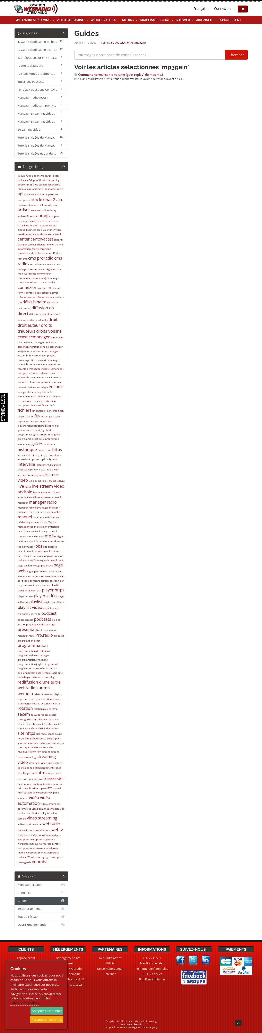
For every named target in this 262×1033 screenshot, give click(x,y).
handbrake (49, 444)
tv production (55, 784)
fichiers (25, 410)
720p (28, 175)
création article (26, 297)
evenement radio (27, 396)
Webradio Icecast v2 (68, 985)
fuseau (44, 416)
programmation (33, 645)
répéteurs (34, 699)
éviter (40, 401)
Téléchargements (41, 908)
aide (35, 184)
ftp (37, 416)
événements (45, 396)
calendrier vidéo (52, 230)
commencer (44, 273)
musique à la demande (37, 541)
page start (47, 565)
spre (48, 743)
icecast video (25, 455)
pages (29, 571)
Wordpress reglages (39, 857)
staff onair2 (57, 743)
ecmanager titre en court (32, 360)
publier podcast (26, 673)
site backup (52, 728)
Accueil (78, 42)
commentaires (26, 278)
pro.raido (59, 635)
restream (56, 703)
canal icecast (25, 234)
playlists (47, 608)
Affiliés (110, 963)
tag (32, 768)
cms (25, 258)
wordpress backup (28, 843)
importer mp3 (37, 459)
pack (60, 560)
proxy (48, 668)
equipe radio (45, 392)
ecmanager (39, 337)
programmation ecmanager (33, 655)
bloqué (21, 230)
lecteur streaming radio (31, 475)
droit (53, 319)
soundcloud (31, 738)
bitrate (28, 225)
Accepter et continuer (47, 1011)
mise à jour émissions (46, 526)
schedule (42, 719)
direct (50, 314)
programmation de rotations (34, 651)
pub (55, 668)
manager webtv (52, 512)
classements (44, 253)
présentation (30, 629)
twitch (21, 788)
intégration (52, 459)
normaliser (28, 546)
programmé (51, 664)
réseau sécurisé (41, 703)
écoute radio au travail (43, 373)
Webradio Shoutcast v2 (68, 979)
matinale (45, 517)
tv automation (39, 784)
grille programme (43, 434)
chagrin (58, 239)
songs (50, 734)
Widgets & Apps (105, 20)
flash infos (51, 411)
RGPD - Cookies (152, 974)
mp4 (20, 541)
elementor (42, 377)
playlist (36, 601)
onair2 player (46, 556)
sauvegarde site (27, 719)
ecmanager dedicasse (43, 342)
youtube (39, 862)
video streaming (42, 818)
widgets (56, 835)
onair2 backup (34, 551)
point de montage (45, 624)
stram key (35, 751)
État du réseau (41, 916)
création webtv (44, 297)
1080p (21, 175)
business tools (34, 230)
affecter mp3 (25, 184)
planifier (22, 590)
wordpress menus (36, 852)
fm (32, 416)
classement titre (27, 253)
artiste (24, 209)
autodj (42, 215)
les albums (35, 481)
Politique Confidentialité (152, 969)
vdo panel (54, 792)
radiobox (36, 677)
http (49, 450)
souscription (54, 738)
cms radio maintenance (41, 264)
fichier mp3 (48, 405)
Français (201, 8)
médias (55, 517)
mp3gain (59, 536)
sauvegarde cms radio (43, 715)
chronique (45, 249)
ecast (23, 337)
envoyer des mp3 (27, 392)
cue (20, 302)
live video (46, 492)
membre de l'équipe (45, 522)
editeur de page (27, 377)
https (57, 449)
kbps (30, 469)
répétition (46, 699)
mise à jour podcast (29, 531)
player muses (25, 596)
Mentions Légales (152, 963)
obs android (50, 546)
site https (26, 733)
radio (48, 673)
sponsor (22, 743)
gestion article (34, 421)
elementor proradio (40, 382)
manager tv (35, 512)
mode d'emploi (35, 536)
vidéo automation (34, 800)
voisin (29, 824)
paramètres (41, 571)
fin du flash (38, 411)
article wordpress (47, 205)
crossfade (58, 297)
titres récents (25, 779)
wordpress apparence (42, 839)
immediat (23, 459)
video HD (29, 813)
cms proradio (40, 258)
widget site (24, 835)
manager (23, 502)
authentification (26, 216)
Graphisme (148, 20)
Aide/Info (206, 20)
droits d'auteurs (35, 328)
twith (28, 788)
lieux (44, 481)
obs (38, 546)
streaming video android (42, 763)
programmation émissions (33, 659)
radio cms (57, 673)
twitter (35, 788)
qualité (40, 673)
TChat (166, 20)
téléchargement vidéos (48, 768)
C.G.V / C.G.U (152, 958)
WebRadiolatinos (110, 958)
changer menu (45, 244)
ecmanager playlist (44, 355)
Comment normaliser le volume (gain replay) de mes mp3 (118, 74)
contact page (33, 292)
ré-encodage (49, 677)
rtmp (55, 709)
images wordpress (51, 455)
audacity (51, 210)
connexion (27, 287)
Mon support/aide (41, 884)
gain (51, 416)
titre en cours (53, 773)
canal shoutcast (42, 234)
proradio (40, 668)
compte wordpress (28, 282)
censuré (56, 234)
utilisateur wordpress (36, 792)
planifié (55, 585)
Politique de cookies (24, 1003)
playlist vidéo (30, 607)
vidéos (21, 824)
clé (53, 253)
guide (37, 443)
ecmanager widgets (38, 369)
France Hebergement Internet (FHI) (138, 1027)
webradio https (26, 830)
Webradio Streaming (35, 20)
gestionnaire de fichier (46, 425)
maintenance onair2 (49, 497)
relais (37, 694)
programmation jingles (31, 664)
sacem (24, 714)
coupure (46, 292)
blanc (36, 225)
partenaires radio (54, 576)
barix (20, 225)
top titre (38, 779)
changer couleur (27, 244)
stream (46, 751)
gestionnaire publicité (30, 430)
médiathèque (25, 522)
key (36, 469)
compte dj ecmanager (47, 278)
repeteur (23, 699)
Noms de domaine (68, 974)
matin (36, 517)
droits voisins (48, 331)
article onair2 (42, 199)
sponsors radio (36, 743)
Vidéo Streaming (72, 20)
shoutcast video (26, 728)
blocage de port (48, 225)
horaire (42, 450)
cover (55, 292)
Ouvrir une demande (41, 924)
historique (27, 449)
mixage (45, 531)
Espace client (231, 20)
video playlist (42, 813)
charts (35, 249)
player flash (34, 590)
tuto (28, 784)
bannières (53, 221)
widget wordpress (41, 835)
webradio (51, 823)
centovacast (41, 239)
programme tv (26, 668)
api (20, 194)
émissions (30, 387)
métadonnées (25, 526)
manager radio (43, 502)
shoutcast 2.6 (55, 724)
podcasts (42, 619)
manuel (25, 517)
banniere (42, 221)
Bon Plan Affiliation (152, 979)
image (36, 455)
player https (53, 590)
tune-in (22, 784)
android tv (38, 189)
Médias (129, 20)
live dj (28, 486)
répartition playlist (51, 694)
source (42, 738)
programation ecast (29, 640)
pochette (35, 614)
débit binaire (34, 302)
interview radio (44, 465)
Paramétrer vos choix (47, 1019)
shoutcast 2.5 (39, 724)
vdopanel (23, 798)
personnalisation (39, 580)
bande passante (27, 221)
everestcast (29, 401)
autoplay (54, 216)
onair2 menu (31, 556)
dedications (24, 308)
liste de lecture (56, 481)
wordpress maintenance (31, 848)
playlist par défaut (53, 602)
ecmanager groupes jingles (33, 346)
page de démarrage (29, 565)
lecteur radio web (48, 469)
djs (46, 320)
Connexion (222, 8)
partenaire (38, 576)
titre (41, 772)
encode (56, 386)
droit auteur (29, 325)
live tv (36, 492)
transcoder (53, 778)
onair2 (21, 551)
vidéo (34, 797)
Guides (92, 42)
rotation (25, 708)
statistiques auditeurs (30, 747)
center (24, 239)
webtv (57, 829)
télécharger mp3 (27, 773)
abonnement (39, 175)
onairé (53, 560)
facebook (35, 405)
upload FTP (46, 788)
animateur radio (54, 189)
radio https (24, 677)
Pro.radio (44, 635)
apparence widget (34, 194)
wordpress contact (49, 843)
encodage (42, 387)
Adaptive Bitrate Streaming (44, 180)
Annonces (41, 892)
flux (28, 416)
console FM (44, 288)
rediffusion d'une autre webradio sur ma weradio (39, 687)
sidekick (40, 728)
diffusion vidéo (37, 314)
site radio (41, 734)
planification (43, 585)
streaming (30, 757)
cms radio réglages (45, 269)
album (28, 189)
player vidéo (45, 595)
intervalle (26, 464)
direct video (37, 320)
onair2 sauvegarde (38, 560)
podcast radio (25, 620)
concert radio (47, 282)
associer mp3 (38, 210)
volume (37, 824)
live (21, 486)
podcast (48, 613)
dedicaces (53, 302)
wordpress (24, 839)
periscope (23, 580)
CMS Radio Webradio (68, 969)
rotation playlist (42, 709)
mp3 (49, 536)
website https (43, 830)
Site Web (185, 20)
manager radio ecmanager (33, 507)
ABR (49, 175)
